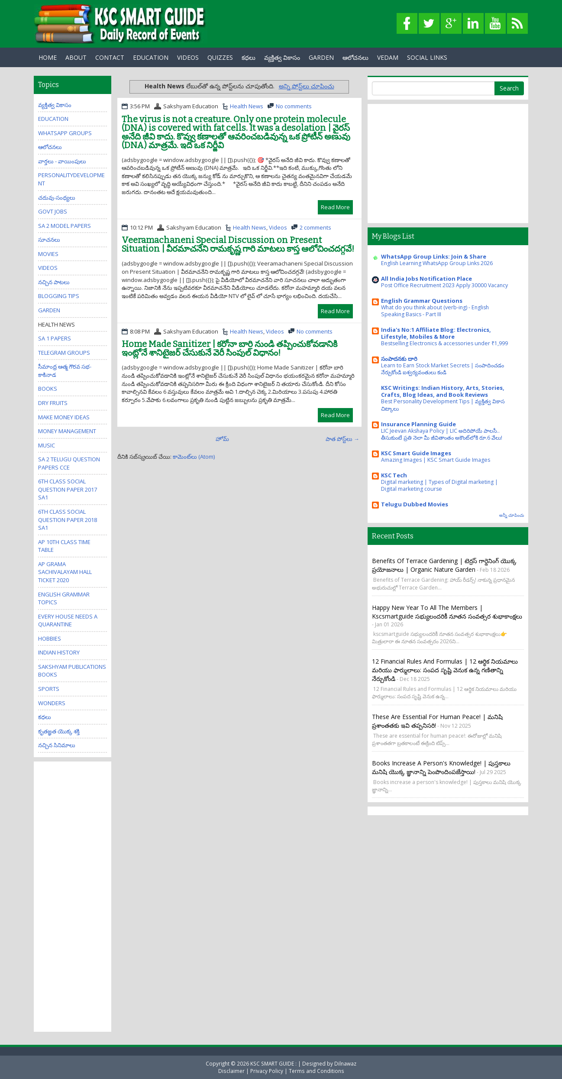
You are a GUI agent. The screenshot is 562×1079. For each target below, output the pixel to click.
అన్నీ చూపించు (511, 515)
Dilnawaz (345, 1063)
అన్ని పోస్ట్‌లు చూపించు (306, 86)
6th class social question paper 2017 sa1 (67, 489)
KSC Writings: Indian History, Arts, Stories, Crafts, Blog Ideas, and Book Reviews (442, 391)
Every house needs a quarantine (67, 620)
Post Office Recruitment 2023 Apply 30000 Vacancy (444, 285)
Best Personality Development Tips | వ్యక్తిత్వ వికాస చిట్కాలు (443, 405)
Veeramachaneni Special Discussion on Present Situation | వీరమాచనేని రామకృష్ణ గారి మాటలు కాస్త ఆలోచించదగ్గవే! (238, 244)
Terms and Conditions (316, 1070)
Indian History (59, 652)
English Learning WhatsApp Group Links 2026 (437, 263)
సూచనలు (49, 239)
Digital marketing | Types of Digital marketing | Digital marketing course (439, 485)
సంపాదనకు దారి (399, 359)
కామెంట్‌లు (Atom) (194, 456)
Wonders (51, 703)
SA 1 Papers (54, 338)
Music (46, 445)
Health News (246, 106)
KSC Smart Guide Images (416, 453)
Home (48, 57)
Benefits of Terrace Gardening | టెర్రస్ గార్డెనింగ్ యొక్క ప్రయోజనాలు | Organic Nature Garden (444, 565)
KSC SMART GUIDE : (274, 1063)
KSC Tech (394, 475)
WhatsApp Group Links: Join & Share (433, 256)
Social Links (427, 57)
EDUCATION (150, 57)
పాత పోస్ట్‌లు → (342, 439)
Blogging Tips (58, 296)
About (76, 57)
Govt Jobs (52, 211)
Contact (109, 57)
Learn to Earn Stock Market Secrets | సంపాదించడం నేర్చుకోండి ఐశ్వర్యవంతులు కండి (442, 369)
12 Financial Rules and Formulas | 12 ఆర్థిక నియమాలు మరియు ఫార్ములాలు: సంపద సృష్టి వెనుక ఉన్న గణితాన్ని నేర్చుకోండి (445, 670)
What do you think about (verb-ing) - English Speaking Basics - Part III (435, 311)
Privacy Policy (266, 1070)
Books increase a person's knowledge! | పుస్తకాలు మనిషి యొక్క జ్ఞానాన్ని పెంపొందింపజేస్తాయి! (441, 767)
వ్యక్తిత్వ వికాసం (282, 57)
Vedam (387, 57)
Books (47, 388)
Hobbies (49, 638)
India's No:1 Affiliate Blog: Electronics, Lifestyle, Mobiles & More (436, 333)
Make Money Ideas (64, 417)
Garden (49, 310)
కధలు (248, 57)
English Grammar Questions (421, 301)
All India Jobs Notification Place (426, 278)
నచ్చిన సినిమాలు (56, 745)
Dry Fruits (53, 403)
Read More (335, 207)
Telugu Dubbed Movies (414, 504)
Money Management (67, 431)
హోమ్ (222, 439)
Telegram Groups (64, 352)
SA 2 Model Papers (64, 226)
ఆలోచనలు (355, 57)
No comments (294, 106)
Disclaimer (231, 1070)
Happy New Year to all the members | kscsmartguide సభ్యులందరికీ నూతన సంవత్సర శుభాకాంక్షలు (447, 611)
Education (53, 119)
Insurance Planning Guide (418, 424)
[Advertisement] (72, 896)
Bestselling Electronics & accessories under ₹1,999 (444, 343)
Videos (188, 57)
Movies (48, 254)
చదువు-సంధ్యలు (56, 197)
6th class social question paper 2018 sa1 (67, 519)
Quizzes (220, 57)
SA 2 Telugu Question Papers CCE (69, 463)
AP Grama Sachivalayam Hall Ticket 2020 (65, 572)
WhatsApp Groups (65, 133)
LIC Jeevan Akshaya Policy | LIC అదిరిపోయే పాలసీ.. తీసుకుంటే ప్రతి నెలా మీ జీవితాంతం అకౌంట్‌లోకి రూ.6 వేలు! (441, 434)
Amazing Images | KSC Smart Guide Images (435, 459)
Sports (48, 689)
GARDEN (321, 57)
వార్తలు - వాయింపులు (62, 161)
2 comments (315, 227)
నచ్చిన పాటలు (54, 282)
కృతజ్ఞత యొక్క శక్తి (59, 731)
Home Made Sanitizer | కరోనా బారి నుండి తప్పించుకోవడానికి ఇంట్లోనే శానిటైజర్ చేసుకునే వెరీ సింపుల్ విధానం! (229, 348)
